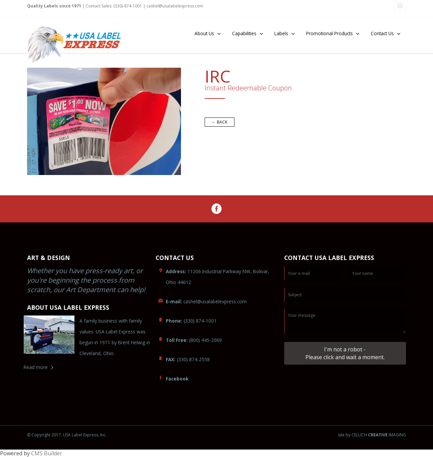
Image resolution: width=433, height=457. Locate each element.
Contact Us (382, 33)
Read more (36, 367)
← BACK (219, 122)
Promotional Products (329, 33)
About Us (204, 33)
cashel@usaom (206, 301)
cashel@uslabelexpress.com (174, 6)
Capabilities (244, 33)
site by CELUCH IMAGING (372, 435)
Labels (281, 33)
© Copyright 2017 (44, 435)
